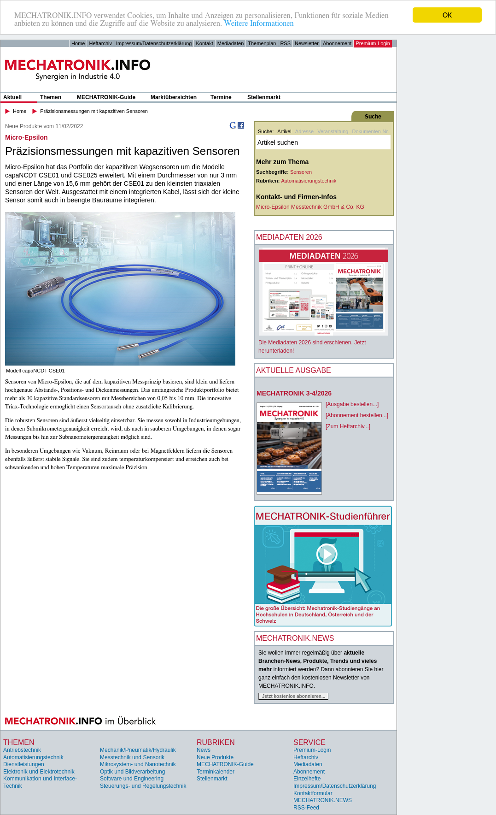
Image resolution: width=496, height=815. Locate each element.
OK (447, 15)
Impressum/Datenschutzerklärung (154, 43)
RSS (285, 43)
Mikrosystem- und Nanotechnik (138, 764)
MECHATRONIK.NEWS (322, 800)
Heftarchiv (100, 43)
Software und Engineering (131, 778)
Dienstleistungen (23, 764)
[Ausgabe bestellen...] (352, 404)
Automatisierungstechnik (308, 180)
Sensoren (301, 172)
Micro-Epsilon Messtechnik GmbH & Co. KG (310, 207)
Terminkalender (215, 771)
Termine (221, 97)
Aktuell (12, 97)
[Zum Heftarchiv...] (348, 426)
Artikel (284, 131)
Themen (50, 97)
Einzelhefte (307, 778)
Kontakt (204, 43)
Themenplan (262, 43)
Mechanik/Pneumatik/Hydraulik (138, 750)
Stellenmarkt (263, 97)
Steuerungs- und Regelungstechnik (143, 786)
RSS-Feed (306, 807)
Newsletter (307, 43)
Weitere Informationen (258, 23)
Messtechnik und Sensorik (132, 757)
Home (78, 43)
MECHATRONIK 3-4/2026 (294, 393)
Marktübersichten (174, 97)
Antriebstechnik (22, 750)
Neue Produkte (215, 757)
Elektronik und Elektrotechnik (39, 771)
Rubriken (216, 742)
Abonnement (337, 43)
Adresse (304, 131)
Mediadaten (230, 43)
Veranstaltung (332, 131)
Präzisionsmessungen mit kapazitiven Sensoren (94, 111)
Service (309, 742)
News (203, 750)
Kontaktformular (313, 793)
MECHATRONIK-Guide (106, 97)
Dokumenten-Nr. (370, 131)
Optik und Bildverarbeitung (132, 771)
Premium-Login (373, 43)
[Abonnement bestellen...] (357, 415)
